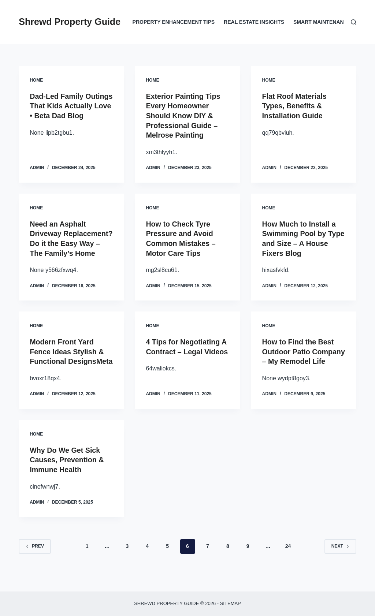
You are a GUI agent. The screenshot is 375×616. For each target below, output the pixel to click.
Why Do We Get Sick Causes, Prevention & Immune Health (67, 476)
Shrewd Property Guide (69, 21)
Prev (35, 561)
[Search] (353, 22)
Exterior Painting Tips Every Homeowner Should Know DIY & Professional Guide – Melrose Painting (183, 115)
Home (36, 80)
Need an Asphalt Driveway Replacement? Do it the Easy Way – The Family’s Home (70, 242)
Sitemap (230, 603)
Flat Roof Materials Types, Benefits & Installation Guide (295, 105)
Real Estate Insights (254, 22)
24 (288, 562)
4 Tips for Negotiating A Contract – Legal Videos (187, 359)
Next (340, 561)
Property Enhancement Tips (174, 22)
